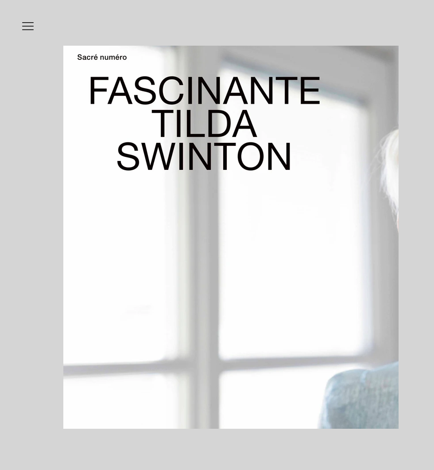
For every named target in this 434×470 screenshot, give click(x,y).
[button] (28, 26)
